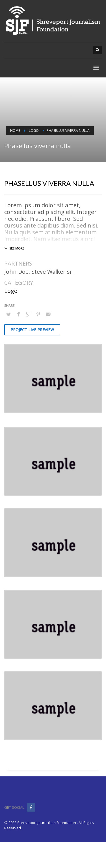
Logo (11, 291)
